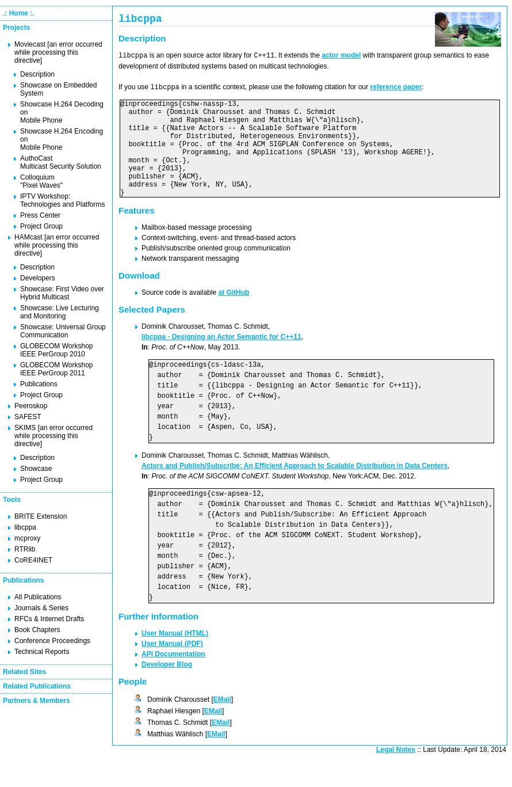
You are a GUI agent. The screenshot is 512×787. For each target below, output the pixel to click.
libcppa (25, 527)
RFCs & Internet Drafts (49, 619)
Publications (39, 384)
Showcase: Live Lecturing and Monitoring (59, 312)
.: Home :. (19, 13)
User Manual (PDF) (172, 665)
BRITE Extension (40, 516)
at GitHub (233, 314)
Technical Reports (41, 652)
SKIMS (25, 428)
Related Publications (37, 686)
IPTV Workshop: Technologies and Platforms (62, 200)
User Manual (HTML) (175, 655)
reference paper (396, 89)
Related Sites (24, 672)
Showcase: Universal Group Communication (63, 331)
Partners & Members (36, 701)
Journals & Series (41, 608)
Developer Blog (167, 686)
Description (37, 74)
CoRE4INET (33, 560)
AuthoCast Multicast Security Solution (60, 162)
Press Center (40, 215)
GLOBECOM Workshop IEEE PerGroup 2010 (56, 350)
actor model (341, 58)
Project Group (41, 226)
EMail (222, 721)
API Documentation (173, 676)
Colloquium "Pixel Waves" (41, 181)
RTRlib (24, 549)
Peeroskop (30, 406)
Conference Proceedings (52, 641)
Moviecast (29, 44)
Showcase (36, 469)
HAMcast (28, 237)
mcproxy (27, 538)
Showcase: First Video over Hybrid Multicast (62, 293)
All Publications (37, 597)
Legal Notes (395, 771)
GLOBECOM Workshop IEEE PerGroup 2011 (56, 369)
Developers (37, 278)
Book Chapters (37, 630)
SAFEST (27, 417)
